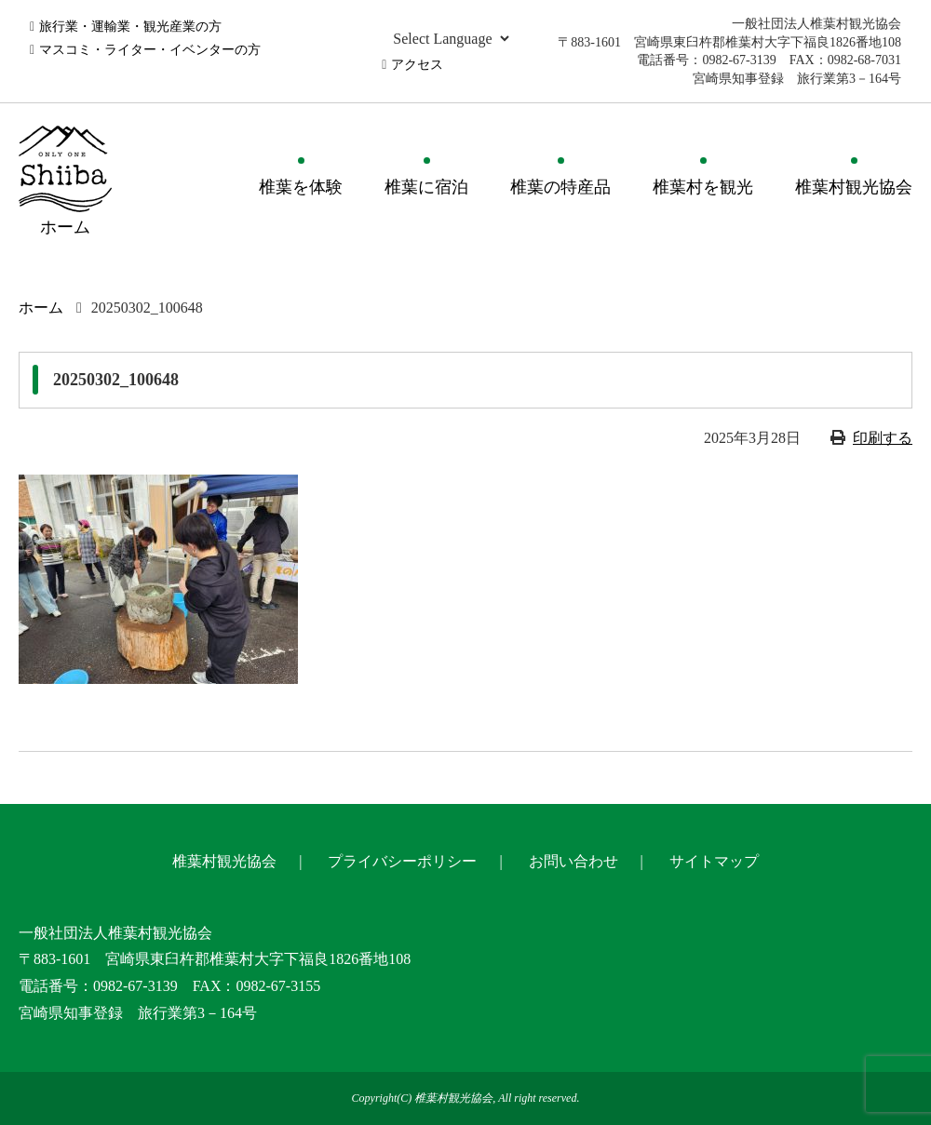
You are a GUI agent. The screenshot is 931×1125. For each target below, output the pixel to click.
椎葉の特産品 (560, 187)
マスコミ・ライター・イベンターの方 (150, 50)
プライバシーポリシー (402, 861)
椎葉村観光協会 (853, 187)
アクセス (417, 65)
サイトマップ (714, 861)
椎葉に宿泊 (426, 187)
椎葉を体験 (301, 187)
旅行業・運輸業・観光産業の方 (130, 26)
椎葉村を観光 (703, 187)
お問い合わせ (573, 861)
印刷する (882, 438)
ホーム (41, 307)
